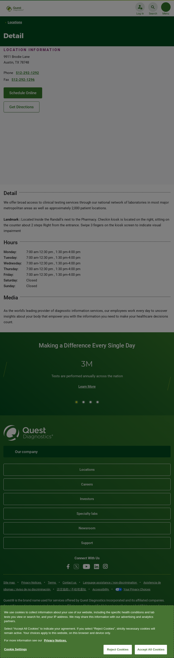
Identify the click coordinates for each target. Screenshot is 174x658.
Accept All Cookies (150, 649)
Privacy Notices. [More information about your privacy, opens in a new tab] (55, 640)
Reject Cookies (117, 649)
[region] (87, 631)
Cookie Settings (15, 649)
